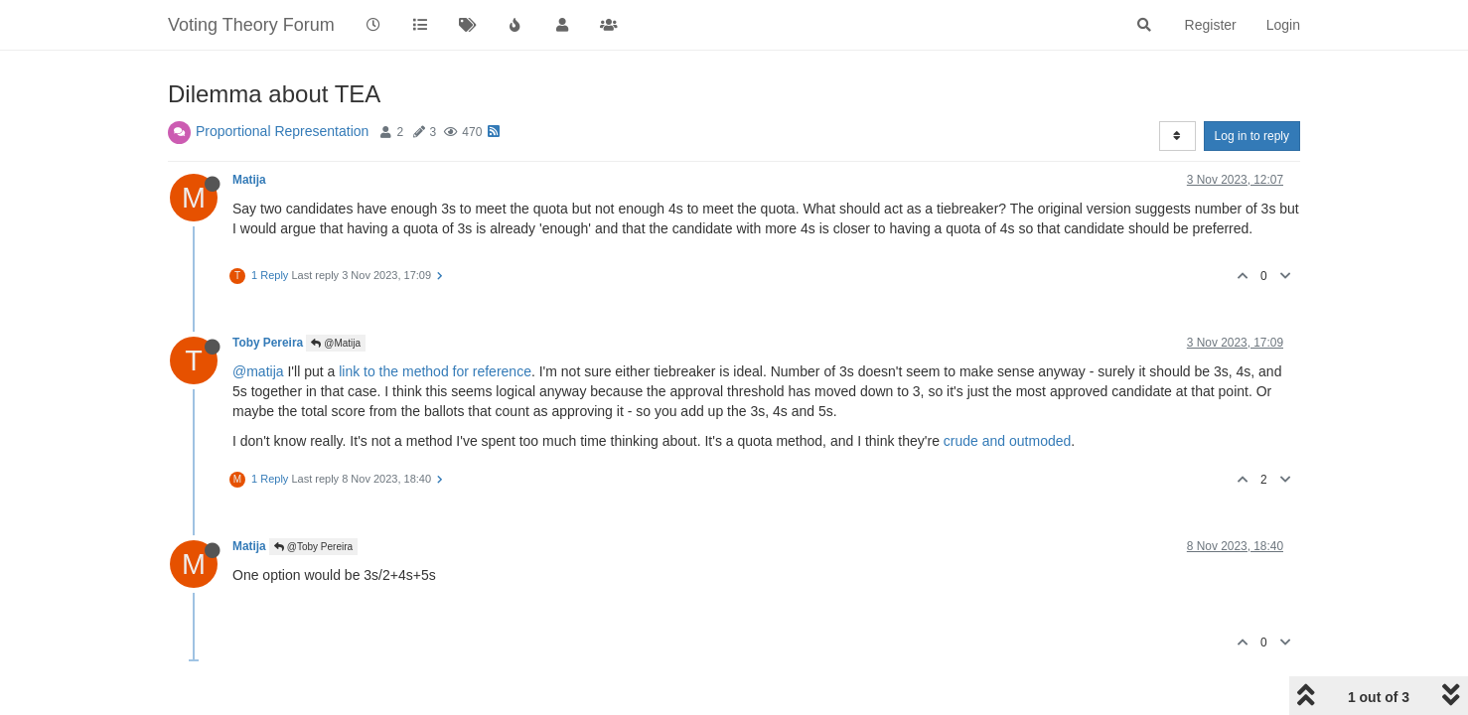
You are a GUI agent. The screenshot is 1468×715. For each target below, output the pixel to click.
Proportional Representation (282, 131)
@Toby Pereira (313, 546)
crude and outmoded (1007, 441)
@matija (258, 371)
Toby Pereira (267, 343)
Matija (249, 180)
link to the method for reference (435, 371)
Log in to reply (1252, 136)
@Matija (336, 343)
